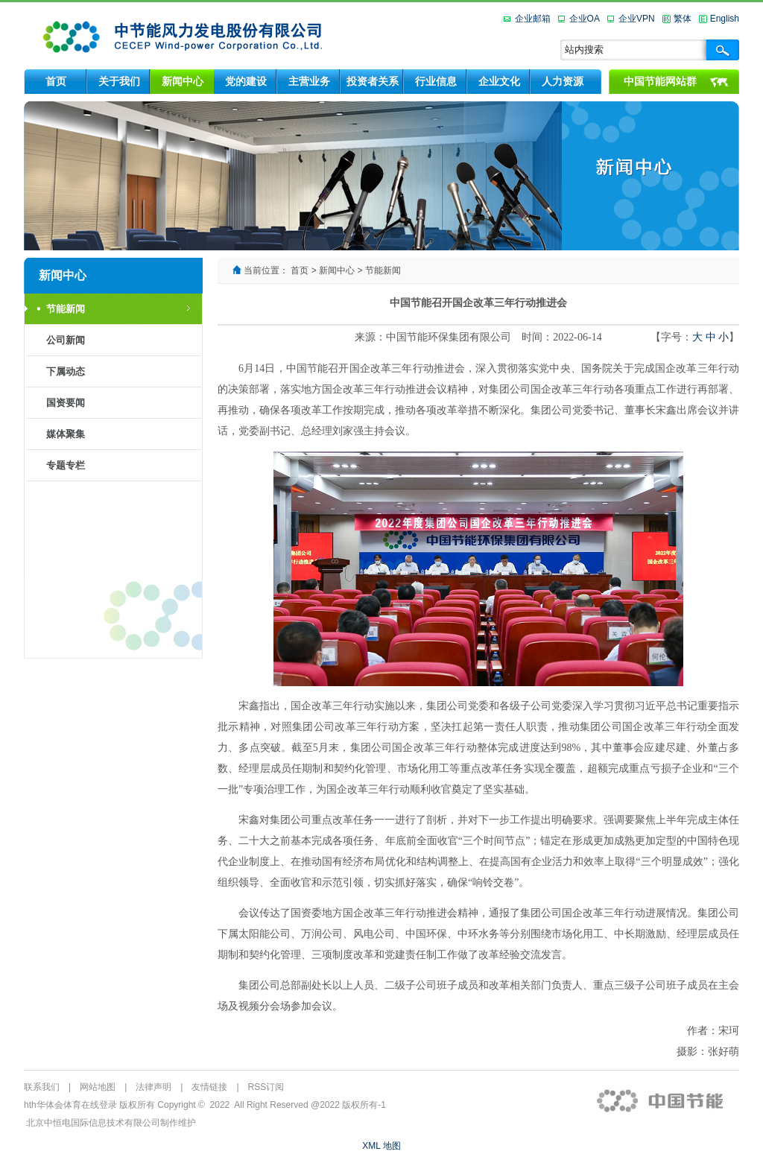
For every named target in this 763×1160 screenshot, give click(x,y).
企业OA (584, 18)
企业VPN (636, 18)
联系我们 (42, 1087)
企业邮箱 (533, 18)
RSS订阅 (266, 1087)
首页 (299, 270)
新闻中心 (337, 270)
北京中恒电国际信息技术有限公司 (93, 1123)
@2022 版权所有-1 (348, 1105)
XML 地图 (381, 1146)
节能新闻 (383, 270)
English (724, 18)
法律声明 (153, 1087)
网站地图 (97, 1087)
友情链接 (209, 1087)
